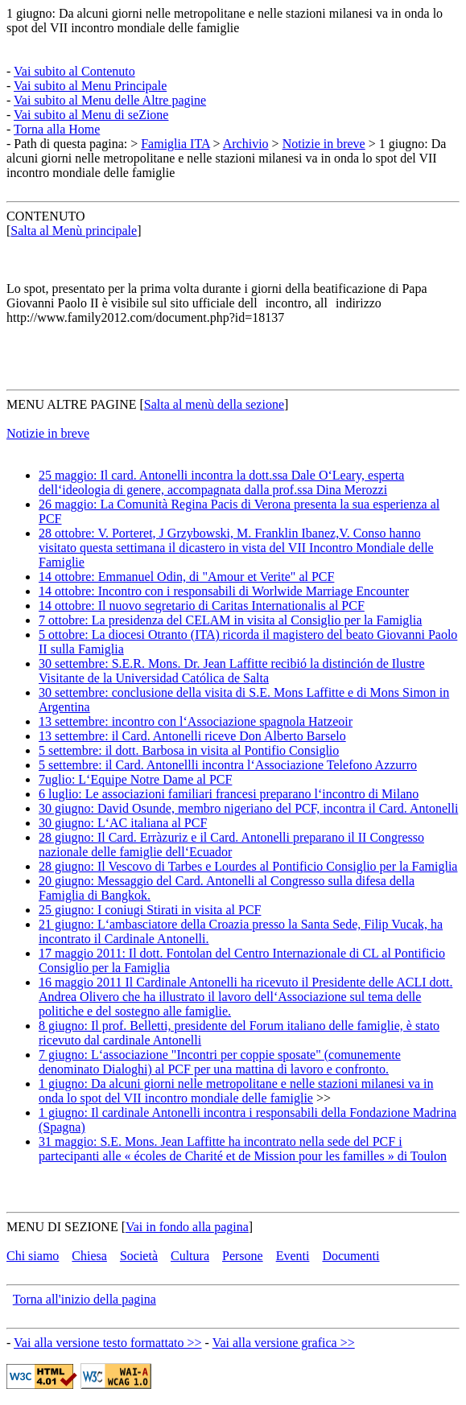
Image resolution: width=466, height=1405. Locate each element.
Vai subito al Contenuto (74, 71)
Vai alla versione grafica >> (283, 1342)
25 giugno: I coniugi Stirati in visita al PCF (150, 910)
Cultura (190, 1256)
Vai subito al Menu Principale (90, 86)
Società (139, 1256)
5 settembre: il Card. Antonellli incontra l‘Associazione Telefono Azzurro (228, 765)
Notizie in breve (323, 143)
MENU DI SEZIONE (62, 1227)
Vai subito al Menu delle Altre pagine (110, 100)
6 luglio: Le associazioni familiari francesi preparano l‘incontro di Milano (229, 794)
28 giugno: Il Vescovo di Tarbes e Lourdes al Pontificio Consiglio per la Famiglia (248, 866)
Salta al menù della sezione (214, 404)
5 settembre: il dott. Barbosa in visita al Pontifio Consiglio (189, 750)
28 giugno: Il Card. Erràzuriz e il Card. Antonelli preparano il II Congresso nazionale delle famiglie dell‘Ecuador (231, 844)
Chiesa (89, 1256)
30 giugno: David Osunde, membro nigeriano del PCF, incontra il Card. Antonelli (248, 808)
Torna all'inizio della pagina (84, 1299)
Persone (242, 1256)
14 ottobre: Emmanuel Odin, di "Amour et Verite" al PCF (186, 576)
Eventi (293, 1256)
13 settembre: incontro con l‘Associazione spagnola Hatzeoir (196, 721)
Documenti (350, 1256)
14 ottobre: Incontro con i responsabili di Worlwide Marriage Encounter (224, 591)
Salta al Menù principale (73, 230)
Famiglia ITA (175, 143)
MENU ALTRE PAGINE (71, 404)
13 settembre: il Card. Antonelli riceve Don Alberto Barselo (192, 736)
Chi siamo (32, 1256)
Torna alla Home (57, 129)
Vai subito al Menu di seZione (91, 115)
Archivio (246, 143)
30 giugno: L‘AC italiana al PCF (123, 823)
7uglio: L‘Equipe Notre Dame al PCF (135, 779)
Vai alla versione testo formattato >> (108, 1342)
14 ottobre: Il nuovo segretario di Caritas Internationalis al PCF (202, 605)
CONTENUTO (45, 216)
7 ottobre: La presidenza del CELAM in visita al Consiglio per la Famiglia (230, 620)
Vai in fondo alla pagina (187, 1227)
